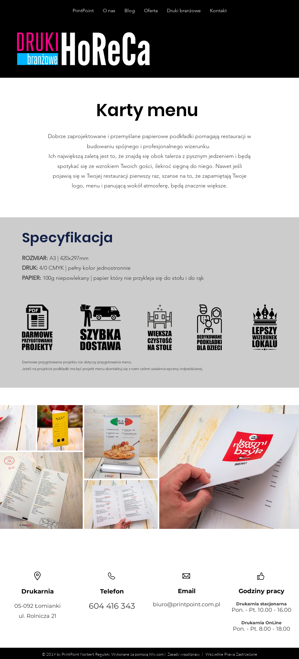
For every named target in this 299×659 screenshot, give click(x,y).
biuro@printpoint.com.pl (186, 604)
